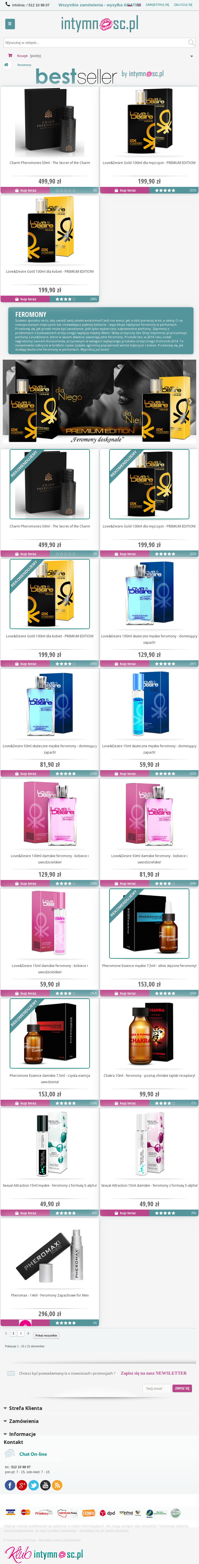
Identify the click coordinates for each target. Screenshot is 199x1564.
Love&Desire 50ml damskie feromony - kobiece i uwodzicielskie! (149, 859)
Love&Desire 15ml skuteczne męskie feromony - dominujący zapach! (149, 749)
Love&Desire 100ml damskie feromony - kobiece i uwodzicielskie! (50, 859)
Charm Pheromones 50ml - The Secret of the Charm (50, 162)
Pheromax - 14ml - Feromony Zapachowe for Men (50, 1295)
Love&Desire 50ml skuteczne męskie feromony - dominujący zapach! (50, 749)
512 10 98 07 (38, 5)
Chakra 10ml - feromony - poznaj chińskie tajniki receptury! (149, 1075)
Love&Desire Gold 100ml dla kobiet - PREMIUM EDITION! (50, 271)
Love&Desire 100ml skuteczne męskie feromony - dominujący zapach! (149, 639)
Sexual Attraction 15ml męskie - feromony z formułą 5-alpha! (50, 1185)
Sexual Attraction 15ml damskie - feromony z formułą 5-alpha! (149, 1185)
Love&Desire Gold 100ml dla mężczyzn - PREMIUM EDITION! (149, 162)
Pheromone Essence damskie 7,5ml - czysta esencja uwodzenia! (50, 1078)
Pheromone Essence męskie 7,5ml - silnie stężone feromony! (149, 965)
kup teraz (25, 190)
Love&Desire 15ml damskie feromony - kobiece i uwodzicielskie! (50, 968)
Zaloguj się (183, 4)
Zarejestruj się (157, 4)
